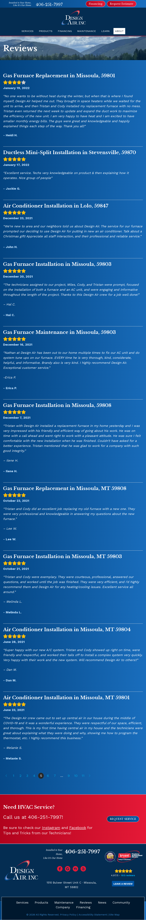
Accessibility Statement (93, 914)
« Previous (6, 776)
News (102, 902)
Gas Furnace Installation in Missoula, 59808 (57, 405)
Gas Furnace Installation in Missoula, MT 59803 (62, 556)
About (119, 31)
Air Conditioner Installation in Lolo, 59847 (55, 206)
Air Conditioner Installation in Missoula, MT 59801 (66, 697)
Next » (90, 776)
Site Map (114, 914)
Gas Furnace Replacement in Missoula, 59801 (59, 76)
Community (121, 902)
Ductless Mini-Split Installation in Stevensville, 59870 (69, 152)
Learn (105, 31)
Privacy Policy (68, 914)
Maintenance (86, 31)
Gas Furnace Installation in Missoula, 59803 (57, 264)
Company (63, 907)
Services (27, 31)
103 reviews (128, 875)
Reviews (86, 902)
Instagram (51, 827)
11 (83, 776)
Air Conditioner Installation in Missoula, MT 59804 (67, 629)
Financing (65, 31)
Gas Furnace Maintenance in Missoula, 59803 (59, 332)
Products (45, 31)
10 (76, 776)
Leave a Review (123, 883)
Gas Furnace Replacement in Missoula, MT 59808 (64, 488)
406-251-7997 (49, 4)
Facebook (77, 827)
